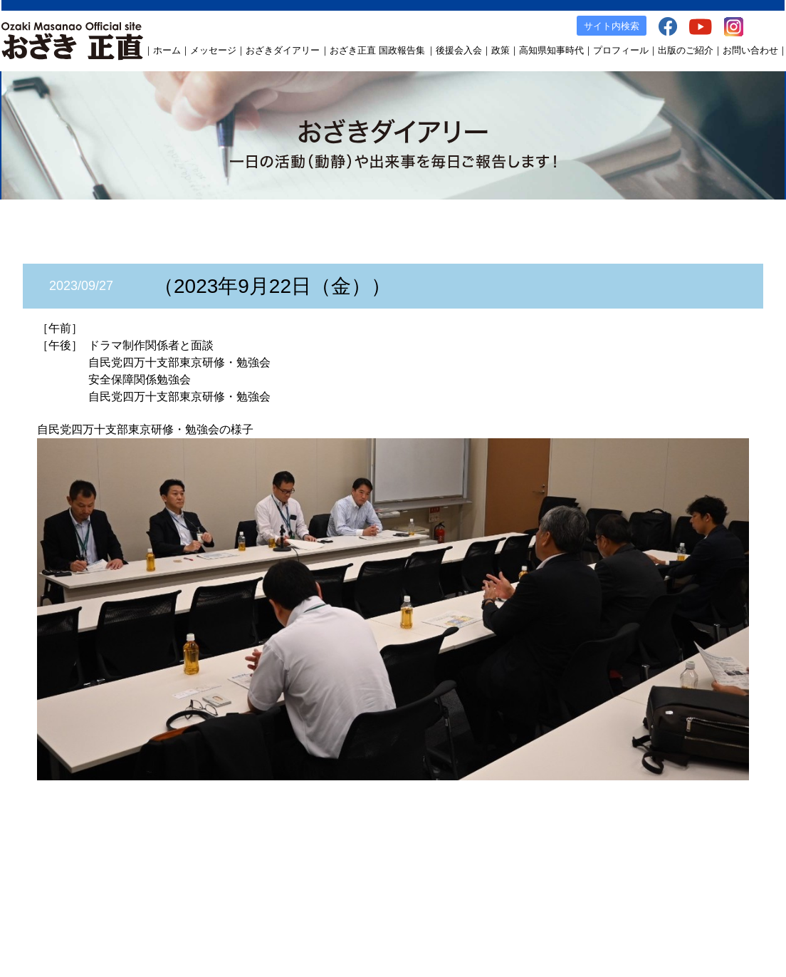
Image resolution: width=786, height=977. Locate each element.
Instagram (691, 869)
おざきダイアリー (283, 50)
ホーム (167, 50)
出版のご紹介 (685, 50)
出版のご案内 (541, 869)
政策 (500, 50)
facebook (597, 869)
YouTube (643, 869)
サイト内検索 (611, 26)
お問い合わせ (750, 50)
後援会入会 (459, 50)
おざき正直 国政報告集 (377, 50)
